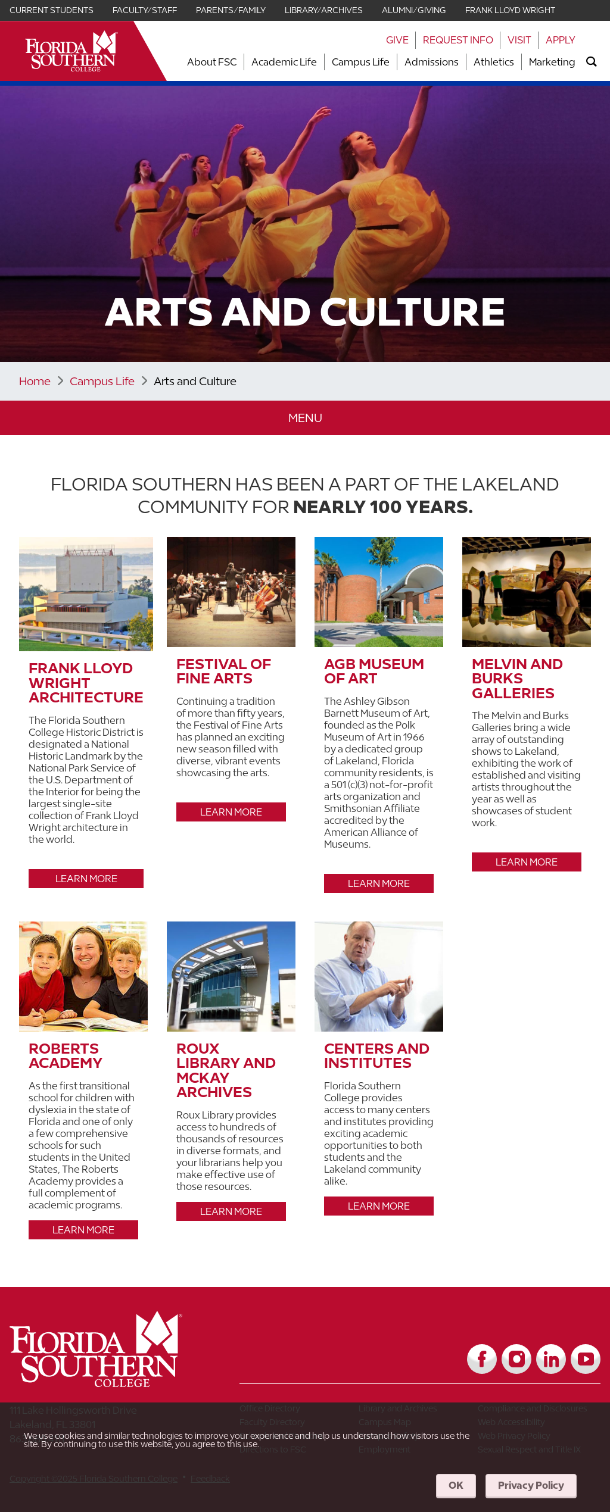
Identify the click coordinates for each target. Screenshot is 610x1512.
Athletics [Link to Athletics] (494, 62)
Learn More (86, 879)
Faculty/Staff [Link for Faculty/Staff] (145, 10)
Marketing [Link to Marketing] (552, 62)
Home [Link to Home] (35, 381)
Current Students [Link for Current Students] (52, 10)
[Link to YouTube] (585, 1359)
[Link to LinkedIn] (551, 1359)
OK (456, 1485)
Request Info (458, 40)
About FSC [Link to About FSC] (211, 62)
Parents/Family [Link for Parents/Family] (231, 10)
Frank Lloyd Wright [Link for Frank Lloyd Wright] (510, 10)
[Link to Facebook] (482, 1359)
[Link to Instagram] (516, 1359)
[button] (305, 418)
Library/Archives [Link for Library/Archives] (324, 10)
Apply (560, 40)
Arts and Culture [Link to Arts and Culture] (195, 381)
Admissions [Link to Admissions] (431, 62)
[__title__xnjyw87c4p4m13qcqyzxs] (71, 50)
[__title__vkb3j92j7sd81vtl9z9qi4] (120, 1382)
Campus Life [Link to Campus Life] (361, 62)
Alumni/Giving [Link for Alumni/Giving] (414, 10)
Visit (519, 40)
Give (397, 40)
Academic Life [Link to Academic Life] (284, 62)
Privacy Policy (531, 1485)
